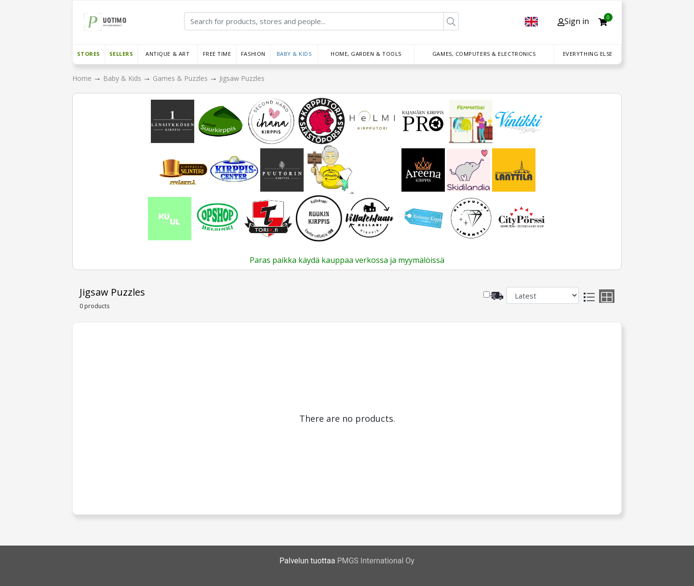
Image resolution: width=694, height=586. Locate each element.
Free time (217, 53)
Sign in (573, 21)
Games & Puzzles (181, 78)
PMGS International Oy (375, 560)
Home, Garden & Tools (366, 53)
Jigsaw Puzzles (242, 78)
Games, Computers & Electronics (484, 53)
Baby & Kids (294, 53)
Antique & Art (167, 53)
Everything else (588, 53)
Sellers (121, 53)
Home (82, 78)
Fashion (253, 53)
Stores (88, 53)
